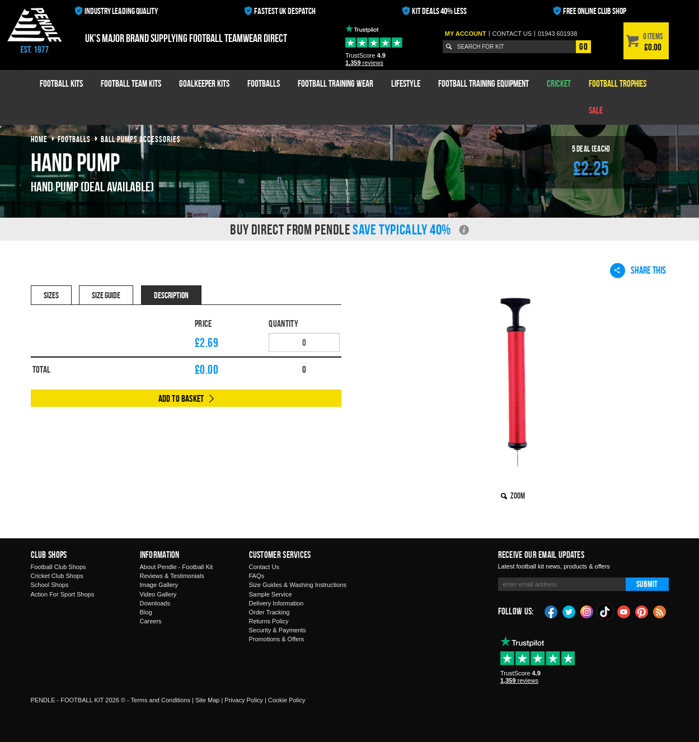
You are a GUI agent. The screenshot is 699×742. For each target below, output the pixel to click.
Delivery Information (276, 603)
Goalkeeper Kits (204, 83)
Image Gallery (159, 584)
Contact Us (264, 566)
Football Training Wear (335, 83)
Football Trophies (617, 83)
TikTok (605, 611)
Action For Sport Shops (63, 594)
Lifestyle (405, 83)
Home (39, 139)
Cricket (559, 83)
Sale (596, 110)
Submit (647, 584)
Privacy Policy (243, 700)
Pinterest (642, 611)
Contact (512, 33)
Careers (151, 621)
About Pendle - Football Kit (176, 566)
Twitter (569, 611)
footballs (74, 139)
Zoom (517, 495)
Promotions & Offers (276, 639)
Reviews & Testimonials (172, 575)
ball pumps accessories (141, 139)
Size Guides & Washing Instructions (297, 584)
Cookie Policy (287, 700)
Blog (146, 612)
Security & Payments (277, 630)
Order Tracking (269, 612)
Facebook (551, 611)
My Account (465, 33)
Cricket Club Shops (57, 575)
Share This (638, 270)
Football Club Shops (58, 566)
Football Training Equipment (483, 83)
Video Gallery (158, 594)
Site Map (207, 700)
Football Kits (61, 83)
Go (583, 46)
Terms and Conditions (160, 700)
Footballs (263, 83)
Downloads (155, 603)
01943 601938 (557, 33)
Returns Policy (269, 621)
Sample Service (270, 594)
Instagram (587, 611)
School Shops (50, 584)
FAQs (257, 575)
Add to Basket (181, 398)
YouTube (624, 611)
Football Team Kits (131, 83)
